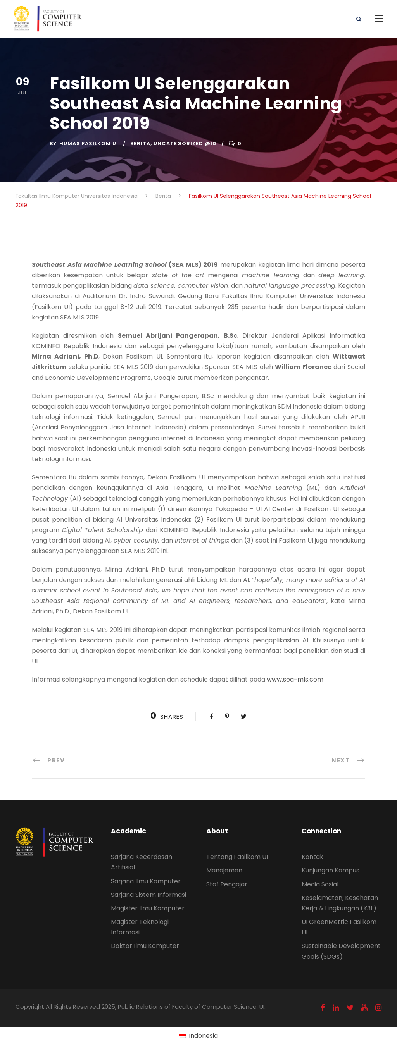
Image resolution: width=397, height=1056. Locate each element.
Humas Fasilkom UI (88, 143)
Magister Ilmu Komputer (148, 908)
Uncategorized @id (185, 143)
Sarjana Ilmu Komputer (146, 881)
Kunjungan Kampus (330, 870)
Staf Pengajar (226, 884)
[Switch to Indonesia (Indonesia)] (198, 1035)
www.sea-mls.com (295, 679)
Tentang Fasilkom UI (237, 856)
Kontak (312, 856)
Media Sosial (320, 884)
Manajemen (224, 870)
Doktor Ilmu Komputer (145, 945)
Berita (140, 143)
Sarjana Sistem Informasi (148, 894)
